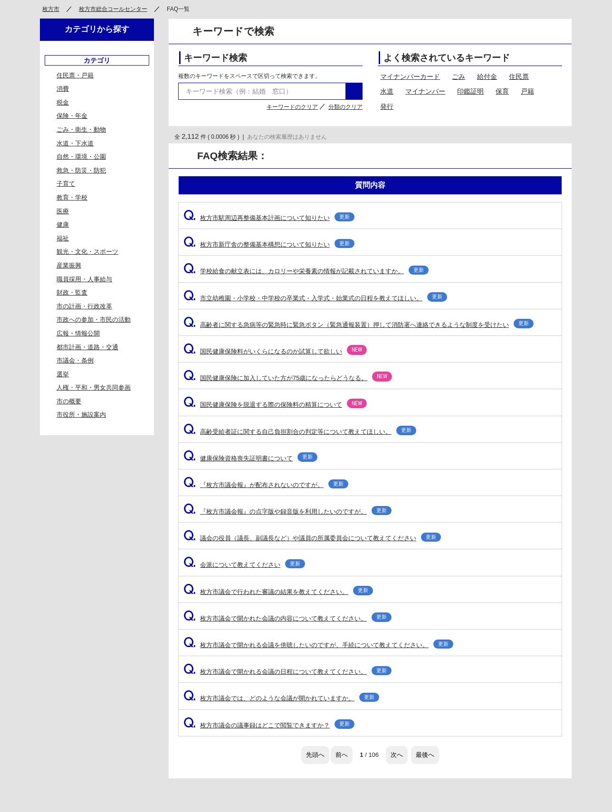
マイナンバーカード (410, 76)
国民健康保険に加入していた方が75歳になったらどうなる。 (287, 378)
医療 (63, 211)
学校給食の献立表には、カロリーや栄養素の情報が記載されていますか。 (306, 271)
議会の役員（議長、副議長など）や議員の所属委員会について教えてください (312, 538)
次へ (397, 754)
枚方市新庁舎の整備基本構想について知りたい (268, 244)
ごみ (458, 76)
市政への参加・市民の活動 (94, 319)
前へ (341, 754)
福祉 (63, 238)
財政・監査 (72, 292)
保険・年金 (72, 115)
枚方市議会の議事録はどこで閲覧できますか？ (268, 725)
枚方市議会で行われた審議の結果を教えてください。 (278, 591)
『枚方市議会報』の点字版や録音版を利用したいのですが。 (287, 511)
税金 (63, 102)
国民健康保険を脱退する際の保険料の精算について (275, 404)
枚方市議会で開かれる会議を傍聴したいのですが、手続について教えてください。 (318, 645)
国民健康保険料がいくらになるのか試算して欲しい (275, 351)
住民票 (519, 76)
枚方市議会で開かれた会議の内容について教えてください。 (287, 618)
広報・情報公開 (78, 333)
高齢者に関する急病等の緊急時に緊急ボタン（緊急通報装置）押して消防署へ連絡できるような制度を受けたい (358, 324)
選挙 (63, 374)
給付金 (487, 76)
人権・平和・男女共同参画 (94, 387)
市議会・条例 (75, 360)
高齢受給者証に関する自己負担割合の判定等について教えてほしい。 (299, 431)
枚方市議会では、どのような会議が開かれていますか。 (281, 698)
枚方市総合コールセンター (113, 9)
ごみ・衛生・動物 (81, 129)
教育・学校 (72, 197)
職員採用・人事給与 (84, 279)
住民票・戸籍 (75, 75)
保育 (502, 91)
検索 (354, 91)
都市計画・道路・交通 (87, 347)
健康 (63, 224)
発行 (386, 106)
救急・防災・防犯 (81, 170)
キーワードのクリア (292, 107)
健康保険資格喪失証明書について (250, 458)
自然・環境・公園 (81, 156)
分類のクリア (345, 107)
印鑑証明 (470, 91)
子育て (66, 183)
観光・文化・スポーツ (87, 251)
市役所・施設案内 (81, 414)
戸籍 (527, 91)
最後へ (425, 754)
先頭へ (315, 754)
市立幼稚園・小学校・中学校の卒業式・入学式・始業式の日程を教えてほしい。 (315, 298)
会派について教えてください (244, 564)
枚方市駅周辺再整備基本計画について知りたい (268, 217)
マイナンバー (425, 91)
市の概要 (69, 401)
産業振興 (69, 265)
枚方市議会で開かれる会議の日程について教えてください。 (287, 671)
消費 (63, 88)
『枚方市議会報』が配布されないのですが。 (265, 484)
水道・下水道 (75, 143)
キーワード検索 (215, 58)
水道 (386, 91)
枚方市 (50, 9)
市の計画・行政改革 (84, 306)
